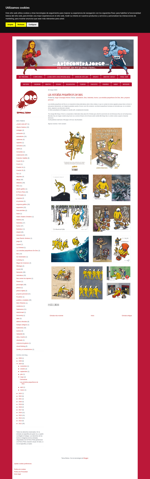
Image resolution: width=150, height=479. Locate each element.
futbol (18, 213)
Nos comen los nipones (23, 278)
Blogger (85, 458)
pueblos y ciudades (22, 300)
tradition (83, 84)
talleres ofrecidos (21, 321)
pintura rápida (20, 291)
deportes (19, 176)
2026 (20, 358)
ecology (58, 84)
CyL (17, 173)
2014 (20, 418)
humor (116, 84)
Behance (95, 77)
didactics (48, 84)
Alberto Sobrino (21, 127)
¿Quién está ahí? (21, 124)
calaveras (19, 139)
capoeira (19, 142)
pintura (18, 287)
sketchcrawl (20, 312)
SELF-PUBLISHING (23, 77)
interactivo (19, 235)
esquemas (106, 84)
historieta (90, 97)
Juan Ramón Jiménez (23, 238)
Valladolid (19, 334)
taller (17, 318)
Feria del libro (20, 210)
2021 (20, 399)
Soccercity (19, 315)
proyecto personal (22, 294)
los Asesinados (21, 257)
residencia (19, 306)
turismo (18, 331)
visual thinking (20, 346)
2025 (20, 361)
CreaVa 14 (19, 167)
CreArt (18, 164)
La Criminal (20, 247)
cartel (18, 149)
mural (18, 269)
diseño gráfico (20, 189)
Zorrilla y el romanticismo (24, 349)
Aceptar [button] (10, 24)
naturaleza (19, 275)
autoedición (79, 97)
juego (18, 241)
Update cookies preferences (23, 463)
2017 (20, 410)
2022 (20, 396)
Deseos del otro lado (81, 77)
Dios (85, 97)
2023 (20, 393)
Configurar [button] (32, 24)
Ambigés (19, 130)
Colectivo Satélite (21, 158)
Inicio (92, 315)
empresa (19, 198)
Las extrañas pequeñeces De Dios (109, 97)
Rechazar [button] (21, 24)
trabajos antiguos (21, 325)
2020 (20, 402)
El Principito (20, 195)
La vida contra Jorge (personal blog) (58, 77)
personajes (19, 284)
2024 (20, 364)
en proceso (19, 201)
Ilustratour (19, 229)
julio (21, 374)
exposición (19, 207)
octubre (22, 369)
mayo (22, 377)
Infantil (18, 232)
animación (19, 133)
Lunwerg (19, 260)
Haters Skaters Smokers (24, 217)
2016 (20, 412)
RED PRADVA (20, 303)
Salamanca (19, 309)
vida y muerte (20, 337)
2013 (20, 421)
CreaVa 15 (19, 170)
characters (94, 84)
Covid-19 (19, 161)
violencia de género (22, 343)
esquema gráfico (21, 204)
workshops (126, 84)
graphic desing (37, 77)
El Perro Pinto (20, 192)
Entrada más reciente (56, 315)
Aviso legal (17, 474)
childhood (37, 84)
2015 (20, 415)
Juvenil (18, 244)
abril (21, 387)
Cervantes (19, 152)
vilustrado (19, 340)
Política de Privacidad (21, 472)
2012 (20, 423)
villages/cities (70, 84)
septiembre (24, 371)
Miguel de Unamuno (22, 263)
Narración (19, 272)
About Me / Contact (109, 77)
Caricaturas (23, 379)
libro (122, 97)
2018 (20, 407)
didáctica (19, 183)
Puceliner (19, 297)
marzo (22, 390)
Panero (18, 281)
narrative (26, 84)
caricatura (19, 146)
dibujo (18, 179)
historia (18, 220)
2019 (20, 404)
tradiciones (19, 328)
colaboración (20, 155)
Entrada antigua (127, 315)
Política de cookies (20, 469)
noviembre (23, 366)
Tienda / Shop (124, 77)
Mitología (19, 266)
